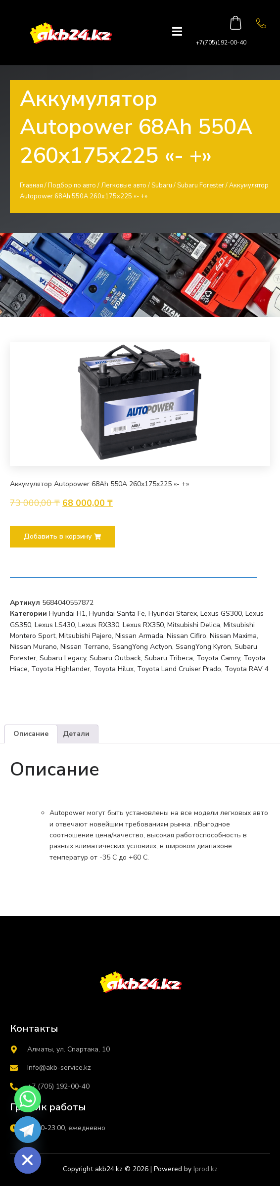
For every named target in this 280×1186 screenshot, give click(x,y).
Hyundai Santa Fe (117, 613)
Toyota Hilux (113, 669)
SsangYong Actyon (142, 646)
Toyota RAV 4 (247, 669)
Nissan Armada (139, 635)
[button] (62, 536)
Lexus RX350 (143, 625)
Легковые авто (123, 185)
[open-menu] (177, 32)
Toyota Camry (218, 658)
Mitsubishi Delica (193, 625)
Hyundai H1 (67, 613)
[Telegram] (27, 1129)
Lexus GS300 (221, 613)
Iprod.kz (205, 1169)
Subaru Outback (115, 658)
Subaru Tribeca (168, 658)
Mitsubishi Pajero (85, 635)
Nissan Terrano (84, 646)
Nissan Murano (33, 646)
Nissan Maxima (233, 635)
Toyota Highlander (60, 669)
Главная (31, 185)
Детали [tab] (76, 733)
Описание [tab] (30, 733)
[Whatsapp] (27, 1099)
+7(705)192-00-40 (221, 42)
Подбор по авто (72, 185)
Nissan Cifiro (186, 635)
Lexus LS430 (55, 625)
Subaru (161, 185)
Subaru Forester (200, 185)
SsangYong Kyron (203, 646)
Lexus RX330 (98, 625)
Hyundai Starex (172, 613)
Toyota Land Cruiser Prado (179, 669)
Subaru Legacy (63, 658)
